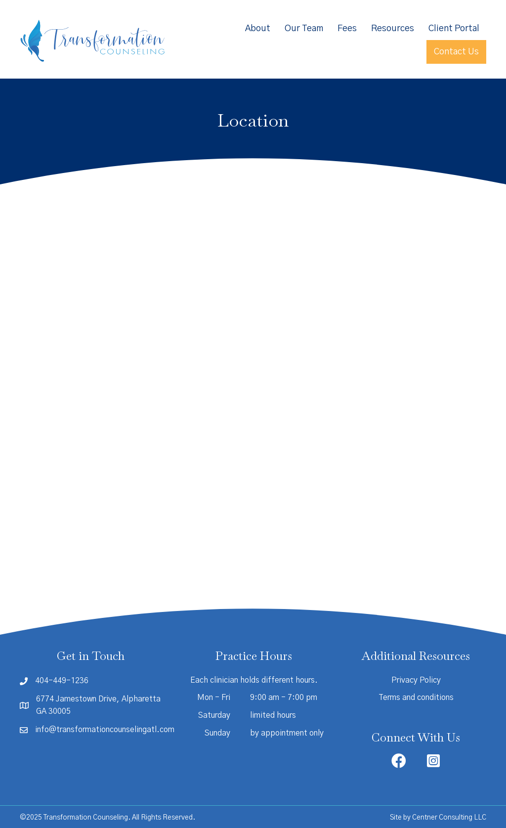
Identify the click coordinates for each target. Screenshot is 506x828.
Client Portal (453, 28)
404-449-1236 (61, 681)
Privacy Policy (416, 680)
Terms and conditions (416, 697)
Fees (347, 28)
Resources (392, 28)
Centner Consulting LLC (449, 817)
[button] (399, 761)
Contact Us (456, 51)
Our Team (304, 28)
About (257, 28)
